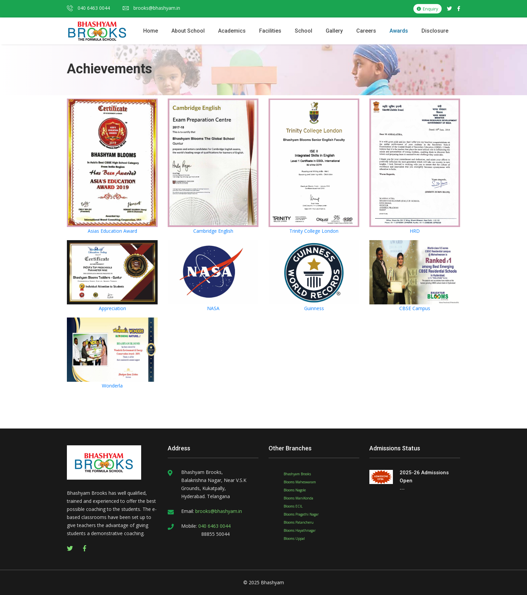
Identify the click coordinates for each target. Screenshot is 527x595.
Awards (399, 31)
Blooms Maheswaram (300, 482)
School (303, 31)
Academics (232, 31)
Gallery (334, 31)
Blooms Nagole (295, 490)
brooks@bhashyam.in (151, 8)
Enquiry (427, 9)
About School (188, 31)
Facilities (270, 31)
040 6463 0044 (88, 8)
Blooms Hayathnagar (300, 530)
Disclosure (434, 31)
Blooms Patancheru (299, 522)
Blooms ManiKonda (298, 498)
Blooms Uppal (294, 538)
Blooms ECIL (293, 506)
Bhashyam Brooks (297, 474)
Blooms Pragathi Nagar (301, 514)
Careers (366, 31)
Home (150, 31)
